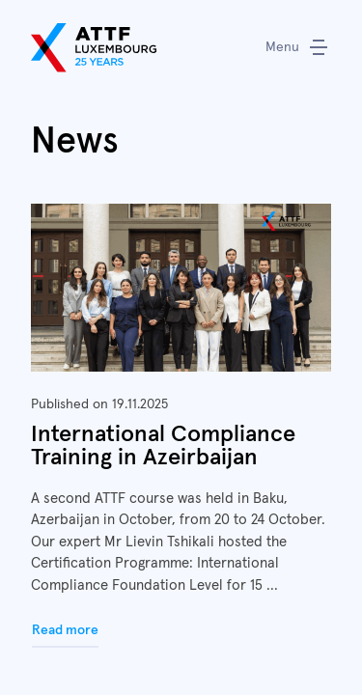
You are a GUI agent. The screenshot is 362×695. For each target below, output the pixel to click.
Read (181, 426)
